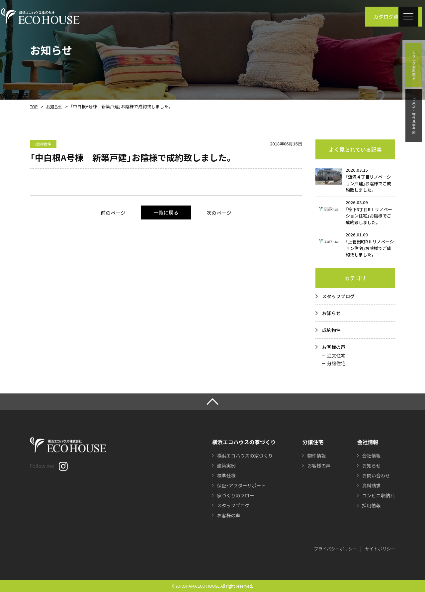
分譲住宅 (336, 363)
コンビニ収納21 (378, 495)
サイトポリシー (380, 549)
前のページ (113, 212)
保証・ (241, 485)
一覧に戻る (165, 212)
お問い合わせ (376, 475)
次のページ (219, 212)
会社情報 (371, 455)
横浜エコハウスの (245, 455)
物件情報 (316, 455)
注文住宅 (336, 355)
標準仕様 (226, 475)
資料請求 (371, 485)
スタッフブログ (338, 296)
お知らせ (54, 106)
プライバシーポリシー (335, 549)
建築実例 (226, 465)
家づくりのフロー (235, 495)
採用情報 (371, 505)
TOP (34, 106)
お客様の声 (333, 347)
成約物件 (331, 330)
